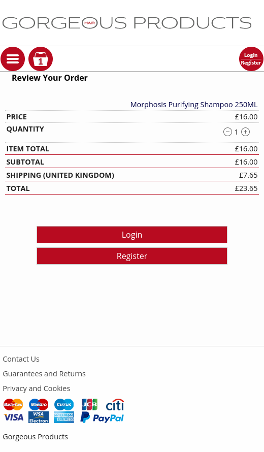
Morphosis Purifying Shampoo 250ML (194, 104)
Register (132, 256)
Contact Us (21, 359)
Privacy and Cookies (36, 388)
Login (132, 234)
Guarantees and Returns (44, 373)
